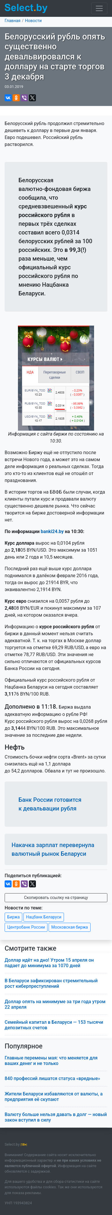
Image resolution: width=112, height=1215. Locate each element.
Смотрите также (30, 948)
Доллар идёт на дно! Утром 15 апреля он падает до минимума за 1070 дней (49, 962)
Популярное (24, 1046)
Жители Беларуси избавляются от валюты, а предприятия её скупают (54, 1096)
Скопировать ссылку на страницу (56, 897)
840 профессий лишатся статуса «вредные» (52, 1078)
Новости (33, 20)
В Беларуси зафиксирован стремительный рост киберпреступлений (51, 983)
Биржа (13, 917)
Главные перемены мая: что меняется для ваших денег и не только (51, 1060)
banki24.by (52, 531)
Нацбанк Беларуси (43, 917)
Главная (13, 20)
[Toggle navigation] (99, 8)
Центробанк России (26, 927)
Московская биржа (69, 927)
